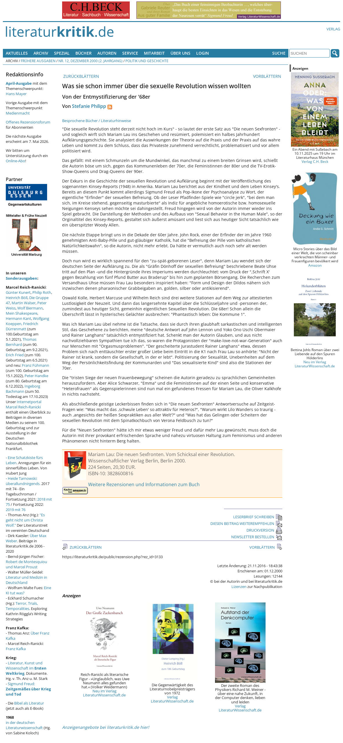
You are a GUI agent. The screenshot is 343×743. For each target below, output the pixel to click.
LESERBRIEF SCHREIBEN (257, 516)
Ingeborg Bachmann (23, 389)
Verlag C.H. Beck (315, 161)
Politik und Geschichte (146, 60)
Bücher (83, 53)
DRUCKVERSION (264, 530)
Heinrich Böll (16, 297)
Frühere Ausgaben (38, 60)
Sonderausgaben (21, 278)
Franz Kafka (16, 648)
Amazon (315, 265)
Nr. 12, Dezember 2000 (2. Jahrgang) (90, 60)
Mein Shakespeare (21, 313)
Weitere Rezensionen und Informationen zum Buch (144, 484)
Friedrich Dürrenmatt (22, 326)
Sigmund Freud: (28, 689)
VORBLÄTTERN (267, 76)
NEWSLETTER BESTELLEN (256, 536)
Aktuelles (17, 53)
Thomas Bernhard (21, 342)
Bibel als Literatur (29, 703)
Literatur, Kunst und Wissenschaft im (26, 668)
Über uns (180, 53)
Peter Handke (36, 375)
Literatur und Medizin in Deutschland (26, 580)
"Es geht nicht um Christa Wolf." (25, 520)
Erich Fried (15, 354)
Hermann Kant (18, 318)
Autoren (106, 53)
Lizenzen (238, 586)
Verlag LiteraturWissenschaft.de (172, 699)
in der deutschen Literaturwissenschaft (24, 725)
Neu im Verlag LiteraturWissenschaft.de (104, 693)
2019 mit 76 (15, 509)
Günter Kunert (18, 292)
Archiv (41, 53)
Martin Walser (24, 302)
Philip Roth (41, 292)
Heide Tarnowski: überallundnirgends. (23, 481)
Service (130, 53)
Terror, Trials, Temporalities (22, 606)
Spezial (62, 53)
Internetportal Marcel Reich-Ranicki (23, 404)
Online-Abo (15, 160)
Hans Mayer (16, 93)
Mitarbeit (154, 53)
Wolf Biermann (30, 308)
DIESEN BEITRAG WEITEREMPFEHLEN (246, 523)
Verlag (333, 29)
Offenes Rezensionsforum (28, 122)
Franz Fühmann (35, 365)
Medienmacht (18, 113)
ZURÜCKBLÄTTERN (80, 76)
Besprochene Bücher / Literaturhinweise (96, 120)
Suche (278, 53)
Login (202, 53)
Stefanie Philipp (89, 106)
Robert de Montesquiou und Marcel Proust (26, 564)
